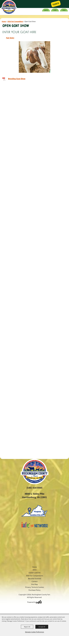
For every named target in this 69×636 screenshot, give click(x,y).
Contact (35, 581)
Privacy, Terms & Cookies (34, 587)
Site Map (34, 584)
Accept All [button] (42, 627)
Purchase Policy (34, 590)
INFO (34, 570)
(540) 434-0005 (34, 487)
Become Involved (34, 578)
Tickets (55, 4)
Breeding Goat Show (16, 78)
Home (4, 21)
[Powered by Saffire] (39, 602)
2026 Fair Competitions (15, 21)
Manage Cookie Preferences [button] (34, 632)
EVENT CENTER (34, 573)
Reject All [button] (27, 627)
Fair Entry (10, 37)
